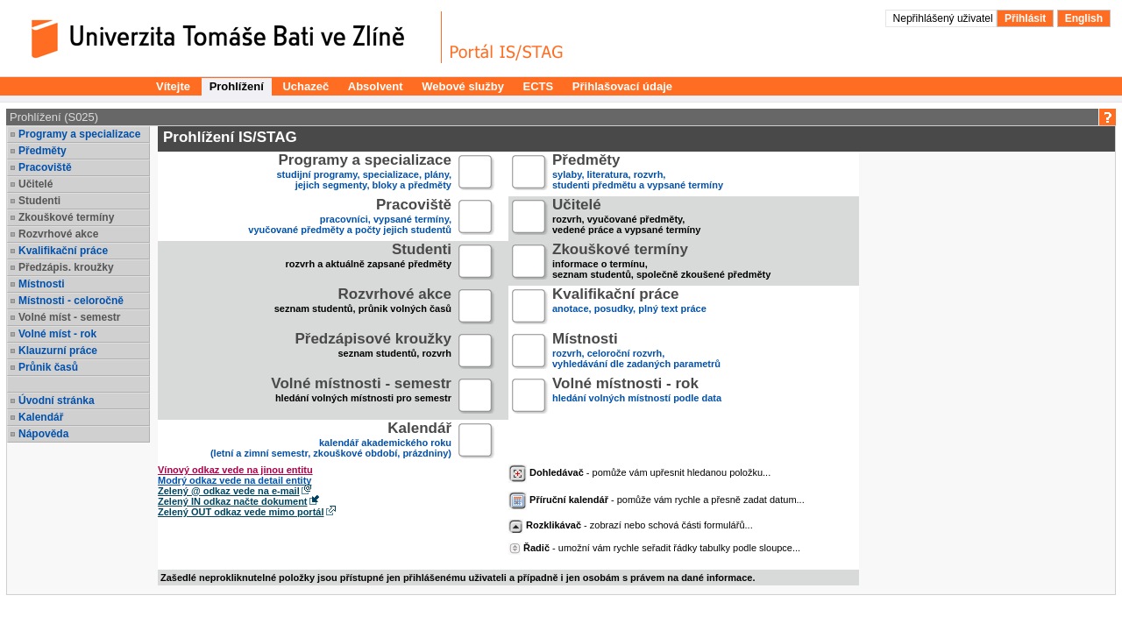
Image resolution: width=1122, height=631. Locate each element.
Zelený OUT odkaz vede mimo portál (241, 512)
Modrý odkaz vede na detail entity (234, 480)
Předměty (42, 151)
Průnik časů (48, 367)
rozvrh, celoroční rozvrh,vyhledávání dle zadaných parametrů (636, 352)
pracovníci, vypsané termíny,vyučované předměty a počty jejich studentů (349, 218)
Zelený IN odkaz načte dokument (233, 501)
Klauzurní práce (57, 350)
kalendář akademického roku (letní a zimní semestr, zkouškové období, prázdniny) (330, 441)
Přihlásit (1025, 18)
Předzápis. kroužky (66, 267)
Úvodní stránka (56, 400)
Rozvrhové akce (58, 234)
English (1084, 18)
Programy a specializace (79, 134)
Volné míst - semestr (69, 317)
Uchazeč (305, 86)
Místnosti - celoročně (71, 300)
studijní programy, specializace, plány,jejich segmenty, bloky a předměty (364, 173)
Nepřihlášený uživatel (944, 18)
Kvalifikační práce (63, 251)
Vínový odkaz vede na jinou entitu (235, 469)
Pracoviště (45, 167)
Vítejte (173, 86)
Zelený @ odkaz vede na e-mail (229, 491)
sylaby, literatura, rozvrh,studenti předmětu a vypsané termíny (637, 173)
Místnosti (41, 284)
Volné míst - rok (57, 334)
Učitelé (35, 184)
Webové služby (463, 86)
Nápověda (43, 434)
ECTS (538, 86)
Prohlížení (236, 86)
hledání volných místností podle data (636, 396)
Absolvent (375, 86)
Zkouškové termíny (66, 217)
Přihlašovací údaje (622, 86)
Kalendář (40, 417)
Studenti (39, 201)
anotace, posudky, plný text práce (629, 307)
